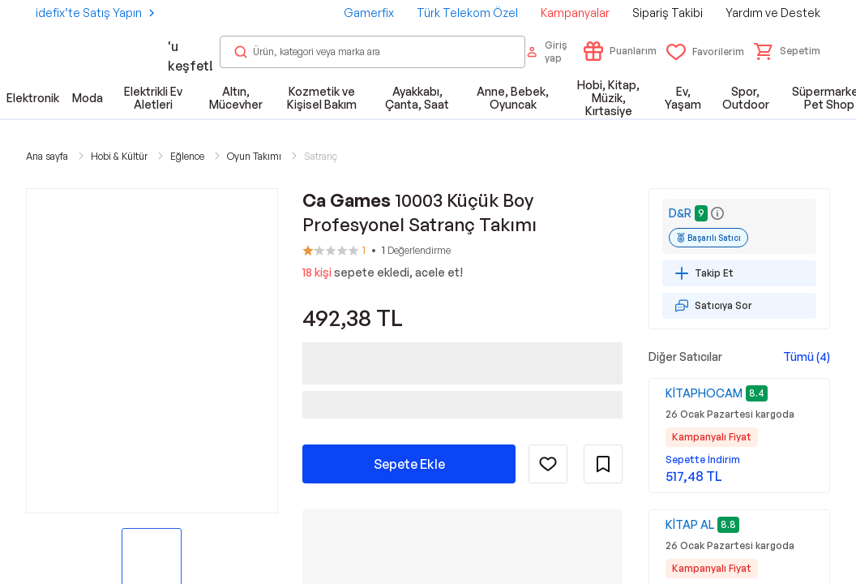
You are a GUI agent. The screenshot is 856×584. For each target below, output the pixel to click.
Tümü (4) (806, 356)
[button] (787, 51)
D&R (680, 213)
